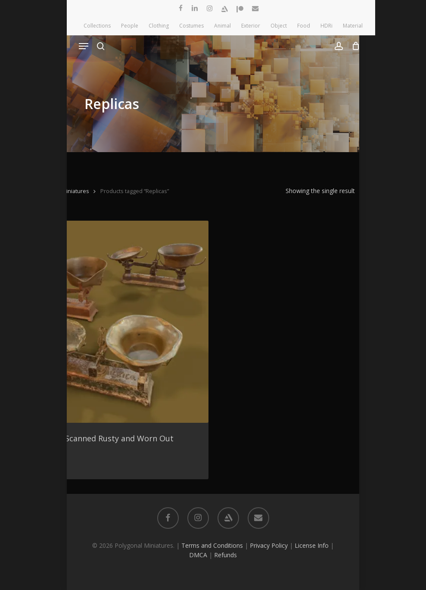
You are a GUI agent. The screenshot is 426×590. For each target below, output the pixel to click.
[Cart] (353, 46)
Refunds (225, 555)
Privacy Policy (269, 545)
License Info (312, 545)
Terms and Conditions (212, 545)
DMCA (198, 555)
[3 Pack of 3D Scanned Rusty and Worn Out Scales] (107, 322)
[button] (83, 46)
